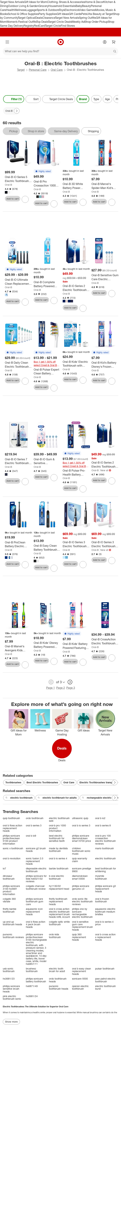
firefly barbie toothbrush (9, 910)
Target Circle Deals (60, 21)
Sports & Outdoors (48, 10)
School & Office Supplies (23, 14)
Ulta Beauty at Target (100, 14)
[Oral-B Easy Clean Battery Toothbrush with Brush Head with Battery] (47, 548)
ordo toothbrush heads (57, 980)
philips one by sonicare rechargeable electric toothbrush (82, 913)
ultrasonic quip (80, 818)
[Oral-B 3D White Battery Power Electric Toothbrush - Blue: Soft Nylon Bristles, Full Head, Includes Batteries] (76, 186)
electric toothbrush (18, 797)
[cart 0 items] (114, 42)
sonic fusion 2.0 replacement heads (34, 861)
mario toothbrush (104, 848)
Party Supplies (48, 14)
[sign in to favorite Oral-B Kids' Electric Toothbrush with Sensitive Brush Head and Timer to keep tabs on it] (83, 380)
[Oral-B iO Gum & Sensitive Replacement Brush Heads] (47, 461)
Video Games (86, 10)
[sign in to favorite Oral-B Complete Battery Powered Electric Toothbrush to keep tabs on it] (54, 300)
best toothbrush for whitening (105, 870)
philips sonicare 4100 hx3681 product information (11, 890)
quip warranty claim (79, 859)
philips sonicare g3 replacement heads (105, 889)
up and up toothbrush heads (12, 923)
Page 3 (70, 687)
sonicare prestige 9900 (81, 870)
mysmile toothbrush (101, 877)
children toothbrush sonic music (81, 851)
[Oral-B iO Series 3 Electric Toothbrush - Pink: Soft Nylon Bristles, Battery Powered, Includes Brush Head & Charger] (105, 544)
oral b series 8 (103, 825)
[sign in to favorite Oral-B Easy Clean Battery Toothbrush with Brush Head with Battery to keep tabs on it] (54, 568)
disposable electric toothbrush (36, 870)
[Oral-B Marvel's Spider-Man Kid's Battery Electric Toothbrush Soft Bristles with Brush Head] (105, 186)
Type (96, 99)
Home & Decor (94, 2)
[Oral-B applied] (11, 111)
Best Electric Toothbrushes (42, 782)
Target (21, 69)
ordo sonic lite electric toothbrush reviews (82, 901)
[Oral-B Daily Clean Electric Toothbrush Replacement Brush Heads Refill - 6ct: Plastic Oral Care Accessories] (18, 365)
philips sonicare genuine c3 (80, 887)
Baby (79, 6)
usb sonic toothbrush (9, 970)
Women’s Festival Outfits (21, 21)
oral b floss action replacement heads (12, 828)
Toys (62, 10)
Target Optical (26, 17)
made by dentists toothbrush (58, 849)
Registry (29, 25)
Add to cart (12, 198)
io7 (4, 868)
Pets (84, 14)
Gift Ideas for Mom (35, 2)
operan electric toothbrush (80, 987)
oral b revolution (11, 858)
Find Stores (68, 25)
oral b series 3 (33, 825)
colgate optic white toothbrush (59, 923)
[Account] (105, 42)
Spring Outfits (87, 17)
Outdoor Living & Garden (23, 6)
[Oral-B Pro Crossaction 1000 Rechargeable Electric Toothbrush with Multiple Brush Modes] (47, 184)
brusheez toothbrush (32, 970)
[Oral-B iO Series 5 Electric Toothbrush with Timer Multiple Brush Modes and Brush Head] (18, 179)
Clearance (48, 17)
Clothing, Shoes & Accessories (66, 2)
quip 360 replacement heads (79, 937)
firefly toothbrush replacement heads (58, 901)
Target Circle (53, 25)
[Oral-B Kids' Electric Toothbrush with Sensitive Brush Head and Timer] (76, 364)
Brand (83, 99)
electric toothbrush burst (105, 987)
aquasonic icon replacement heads (34, 912)
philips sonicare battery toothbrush (36, 980)
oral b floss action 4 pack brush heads (35, 924)
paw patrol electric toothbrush (105, 980)
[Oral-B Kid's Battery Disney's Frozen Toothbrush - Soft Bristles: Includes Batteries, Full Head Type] (105, 365)
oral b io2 (100, 818)
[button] (43, 171)
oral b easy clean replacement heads (81, 971)
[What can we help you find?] (60, 51)
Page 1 (50, 687)
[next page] (70, 682)
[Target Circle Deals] (58, 99)
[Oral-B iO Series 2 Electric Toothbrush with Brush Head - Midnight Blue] (105, 465)
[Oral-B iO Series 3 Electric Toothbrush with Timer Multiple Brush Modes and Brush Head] (76, 544)
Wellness (20, 10)
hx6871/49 (32, 986)
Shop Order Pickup (96, 21)
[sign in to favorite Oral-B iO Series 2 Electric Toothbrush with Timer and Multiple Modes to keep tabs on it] (83, 308)
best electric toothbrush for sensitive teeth (57, 838)
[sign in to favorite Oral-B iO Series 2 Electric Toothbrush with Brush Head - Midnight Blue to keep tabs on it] (111, 480)
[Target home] (60, 42)
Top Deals (42, 21)
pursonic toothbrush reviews (13, 935)
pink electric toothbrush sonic (12, 997)
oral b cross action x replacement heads (105, 937)
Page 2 (60, 687)
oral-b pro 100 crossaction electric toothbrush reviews (105, 839)
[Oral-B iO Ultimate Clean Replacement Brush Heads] (18, 282)
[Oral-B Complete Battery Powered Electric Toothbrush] (47, 284)
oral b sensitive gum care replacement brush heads (82, 925)
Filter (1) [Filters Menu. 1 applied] (14, 99)
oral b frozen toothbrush (102, 900)
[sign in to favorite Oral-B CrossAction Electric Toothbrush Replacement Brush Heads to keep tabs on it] (111, 657)
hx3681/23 (9, 978)
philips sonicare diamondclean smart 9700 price (81, 838)
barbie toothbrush (58, 868)
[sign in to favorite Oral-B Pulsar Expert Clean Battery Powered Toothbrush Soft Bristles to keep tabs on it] (54, 387)
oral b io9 (31, 835)
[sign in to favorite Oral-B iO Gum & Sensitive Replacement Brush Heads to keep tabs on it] (54, 477)
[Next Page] (16, 111)
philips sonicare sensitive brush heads (11, 989)
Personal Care (38, 69)
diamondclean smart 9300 (80, 877)
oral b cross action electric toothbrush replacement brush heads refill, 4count (59, 913)
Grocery (43, 6)
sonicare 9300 (80, 978)
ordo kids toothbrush (55, 935)
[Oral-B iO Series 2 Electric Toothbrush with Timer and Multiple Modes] (76, 288)
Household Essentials (62, 6)
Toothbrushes (13, 782)
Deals (38, 17)
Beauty (86, 6)
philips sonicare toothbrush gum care (34, 901)
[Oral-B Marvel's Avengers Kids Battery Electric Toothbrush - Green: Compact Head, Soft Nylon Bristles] (18, 648)
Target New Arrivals (12, 2)
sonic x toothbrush (13, 848)
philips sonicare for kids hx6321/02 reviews (36, 879)
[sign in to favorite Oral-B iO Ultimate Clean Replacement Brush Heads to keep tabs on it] (25, 302)
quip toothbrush (11, 818)
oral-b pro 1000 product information (57, 828)
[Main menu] (7, 42)
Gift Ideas (63, 14)
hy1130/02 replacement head (59, 887)
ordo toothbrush (34, 818)
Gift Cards (75, 14)
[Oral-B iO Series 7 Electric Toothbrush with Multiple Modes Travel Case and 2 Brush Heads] (18, 461)
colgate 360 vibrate (9, 900)
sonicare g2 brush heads (36, 849)
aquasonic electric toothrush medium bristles (105, 912)
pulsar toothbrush (104, 968)
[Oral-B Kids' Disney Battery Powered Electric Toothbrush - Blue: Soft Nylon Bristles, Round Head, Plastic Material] (47, 645)
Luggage (31, 10)
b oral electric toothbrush (56, 877)
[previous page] (51, 682)
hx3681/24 (32, 996)
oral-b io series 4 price (104, 923)
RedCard (39, 25)
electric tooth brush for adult (57, 970)
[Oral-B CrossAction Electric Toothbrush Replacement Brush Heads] (105, 641)
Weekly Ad (78, 21)
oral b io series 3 (81, 825)
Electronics (71, 10)
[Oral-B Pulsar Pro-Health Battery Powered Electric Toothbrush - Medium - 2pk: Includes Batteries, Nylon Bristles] (76, 473)
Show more (11, 1021)
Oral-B (8, 184)
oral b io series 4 (58, 858)
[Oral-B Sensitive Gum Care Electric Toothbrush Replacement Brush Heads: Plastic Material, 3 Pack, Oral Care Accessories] (105, 277)
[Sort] (33, 99)
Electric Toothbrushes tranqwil (97, 782)
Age (107, 99)
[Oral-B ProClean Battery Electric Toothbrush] (18, 544)
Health (10, 10)
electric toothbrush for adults (57, 797)
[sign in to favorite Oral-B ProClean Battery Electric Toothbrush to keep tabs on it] (25, 564)
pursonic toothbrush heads (58, 987)
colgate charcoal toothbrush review (36, 887)
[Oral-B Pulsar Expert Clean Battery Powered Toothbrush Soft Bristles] (47, 372)
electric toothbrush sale (59, 819)
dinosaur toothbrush (9, 877)
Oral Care (57, 69)
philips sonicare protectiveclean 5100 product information (11, 839)
